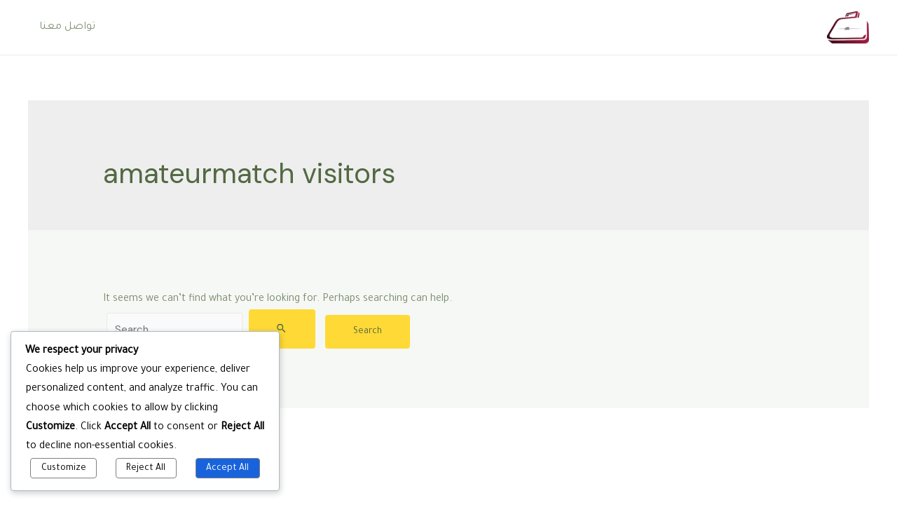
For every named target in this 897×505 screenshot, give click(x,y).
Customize (63, 468)
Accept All (227, 468)
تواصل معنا (67, 27)
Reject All (145, 468)
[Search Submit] (282, 329)
